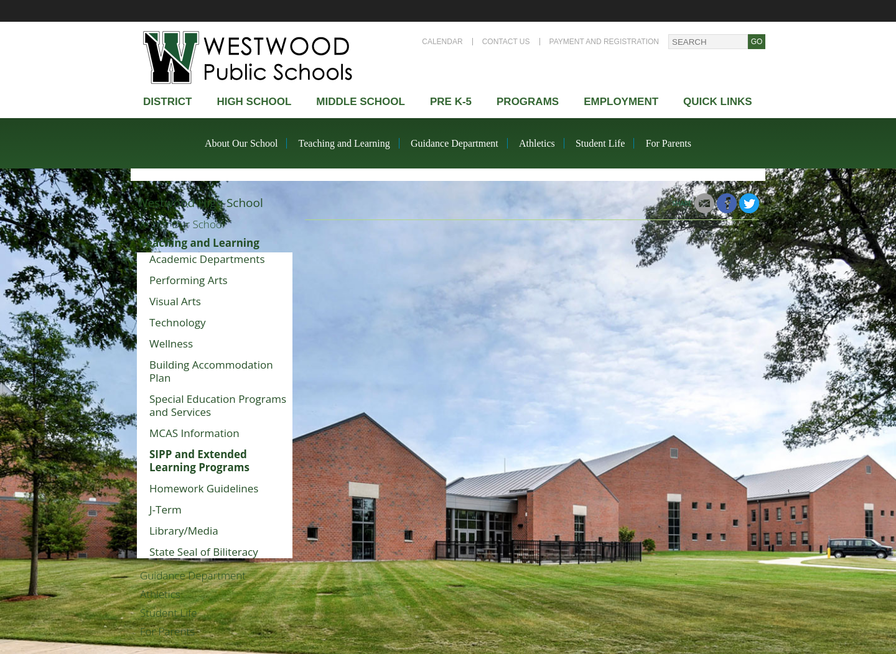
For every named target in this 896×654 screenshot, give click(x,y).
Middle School (360, 102)
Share (682, 203)
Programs (528, 102)
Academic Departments (206, 258)
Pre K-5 (451, 102)
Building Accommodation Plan (211, 371)
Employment (621, 102)
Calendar (442, 41)
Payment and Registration (604, 41)
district (167, 102)
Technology (177, 322)
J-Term (165, 509)
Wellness (171, 343)
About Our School (241, 143)
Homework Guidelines (203, 488)
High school (254, 102)
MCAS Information (194, 433)
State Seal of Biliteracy (203, 551)
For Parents (668, 143)
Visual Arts (175, 301)
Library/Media (183, 530)
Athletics (537, 143)
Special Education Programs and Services (217, 405)
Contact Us (506, 41)
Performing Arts (188, 280)
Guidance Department (454, 143)
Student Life (600, 143)
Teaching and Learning (344, 143)
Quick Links (717, 102)
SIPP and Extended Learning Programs (199, 461)
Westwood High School (200, 203)
